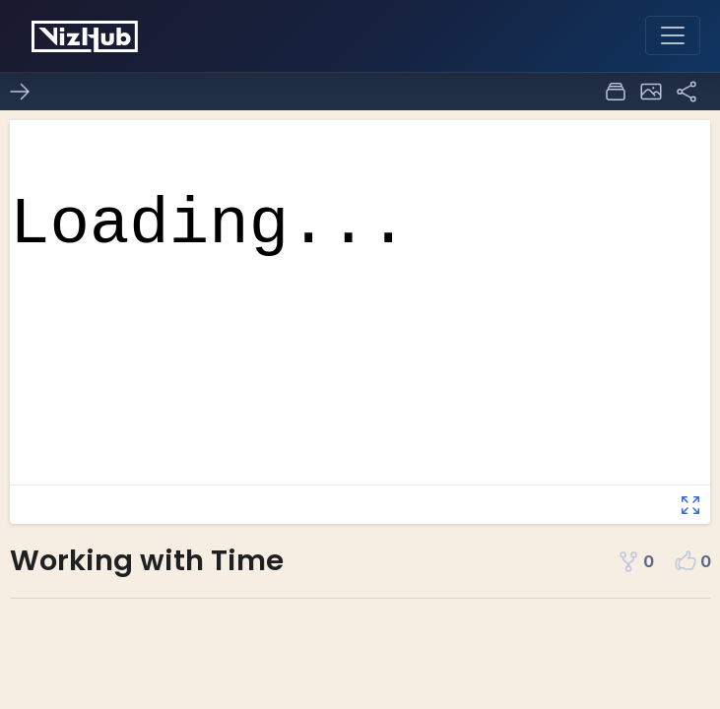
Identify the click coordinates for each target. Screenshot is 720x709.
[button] (651, 91)
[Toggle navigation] (672, 35)
